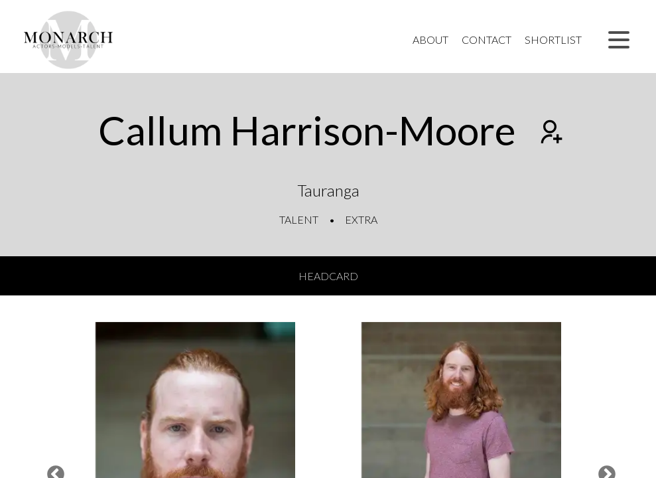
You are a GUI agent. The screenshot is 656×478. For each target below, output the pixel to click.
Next (603, 471)
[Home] (68, 40)
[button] (619, 40)
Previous (52, 471)
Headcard (328, 276)
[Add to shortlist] (549, 133)
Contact (486, 39)
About (430, 39)
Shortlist (553, 39)
